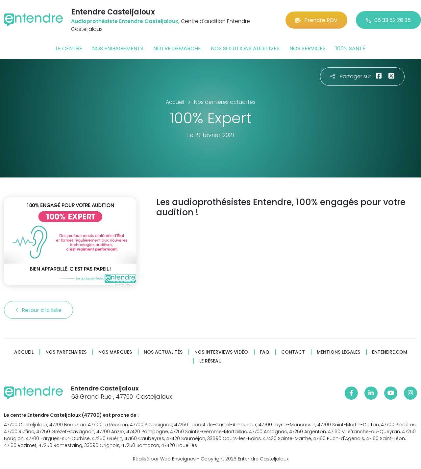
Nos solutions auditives (245, 48)
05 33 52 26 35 (388, 20)
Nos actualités (163, 352)
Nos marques (115, 352)
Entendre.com (389, 352)
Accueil (24, 352)
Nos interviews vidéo (221, 352)
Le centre (69, 48)
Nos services (307, 48)
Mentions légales (338, 352)
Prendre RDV (316, 20)
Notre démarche (177, 48)
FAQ (264, 352)
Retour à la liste (38, 310)
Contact (293, 352)
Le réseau (210, 361)
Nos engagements (117, 48)
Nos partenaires (66, 352)
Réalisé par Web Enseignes (164, 459)
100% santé (350, 48)
